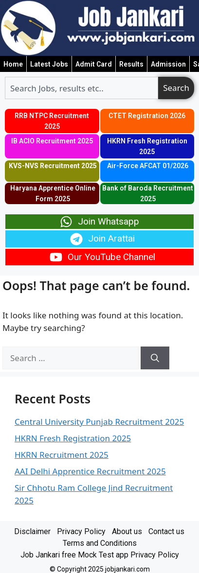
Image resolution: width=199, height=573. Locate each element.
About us (127, 531)
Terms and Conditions (100, 543)
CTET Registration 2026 (147, 116)
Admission (168, 64)
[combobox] (81, 88)
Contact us (166, 531)
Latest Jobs (49, 64)
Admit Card (93, 64)
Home (13, 64)
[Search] (155, 358)
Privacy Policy (81, 531)
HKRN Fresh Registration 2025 (73, 438)
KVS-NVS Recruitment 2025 (53, 166)
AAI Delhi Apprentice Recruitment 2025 (90, 471)
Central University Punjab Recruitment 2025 (99, 421)
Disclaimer (32, 531)
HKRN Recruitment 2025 (62, 454)
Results (131, 64)
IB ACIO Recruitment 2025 (52, 141)
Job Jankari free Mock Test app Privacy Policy (99, 554)
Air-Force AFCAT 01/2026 (147, 166)
